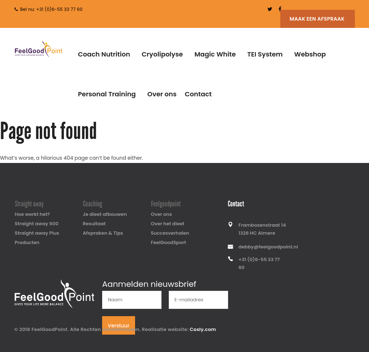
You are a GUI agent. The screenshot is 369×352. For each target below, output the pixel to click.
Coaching (92, 204)
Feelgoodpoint (166, 204)
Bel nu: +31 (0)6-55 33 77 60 (51, 9)
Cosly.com (203, 329)
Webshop (310, 54)
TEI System (265, 54)
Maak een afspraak (317, 18)
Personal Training (107, 94)
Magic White (215, 54)
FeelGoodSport (168, 242)
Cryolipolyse (162, 54)
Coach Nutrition (104, 54)
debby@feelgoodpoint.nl (268, 246)
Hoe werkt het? (32, 214)
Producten (27, 242)
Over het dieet (168, 223)
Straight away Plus (37, 233)
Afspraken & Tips (103, 233)
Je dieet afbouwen (105, 214)
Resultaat (94, 223)
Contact (198, 94)
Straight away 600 (37, 223)
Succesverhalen (170, 233)
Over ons (162, 94)
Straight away (29, 204)
